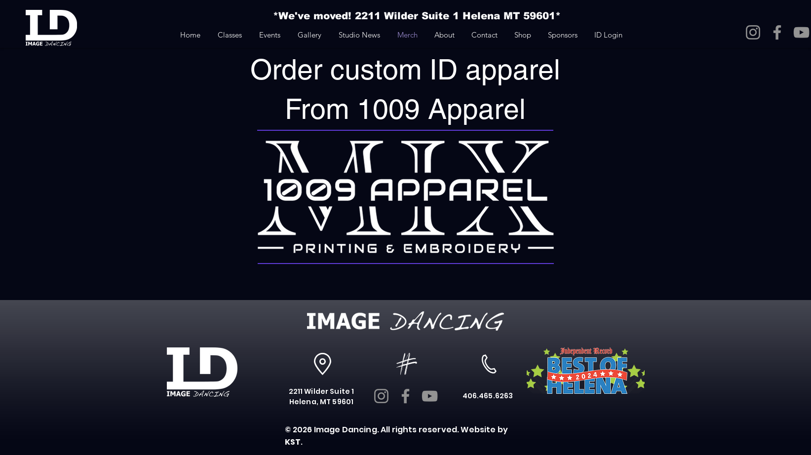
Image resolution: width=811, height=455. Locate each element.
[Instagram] (753, 32)
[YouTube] (801, 32)
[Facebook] (777, 32)
